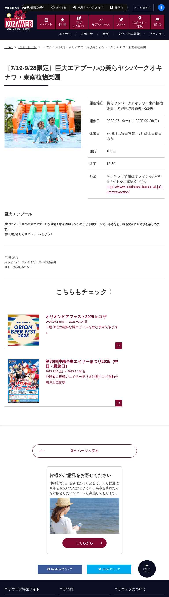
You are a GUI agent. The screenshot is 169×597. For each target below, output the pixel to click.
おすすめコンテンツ (129, 548)
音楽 (106, 34)
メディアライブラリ (74, 555)
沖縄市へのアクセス (74, 568)
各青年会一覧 (70, 548)
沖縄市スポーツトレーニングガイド (28, 555)
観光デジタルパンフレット (78, 561)
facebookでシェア (66, 516)
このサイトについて (129, 561)
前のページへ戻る (84, 399)
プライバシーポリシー (130, 568)
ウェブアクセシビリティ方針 (134, 574)
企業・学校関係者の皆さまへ (24, 548)
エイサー (65, 34)
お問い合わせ (125, 555)
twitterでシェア (116, 516)
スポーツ (87, 34)
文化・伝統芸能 (129, 34)
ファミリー (157, 34)
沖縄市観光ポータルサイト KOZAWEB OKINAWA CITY (18, 18)
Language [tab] (145, 7)
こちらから (91, 491)
